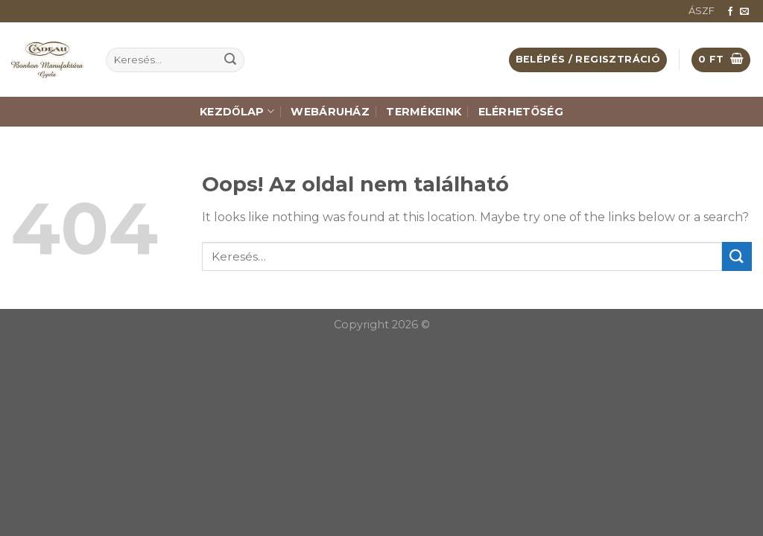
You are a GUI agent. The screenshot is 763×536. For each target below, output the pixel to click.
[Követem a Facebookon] (730, 12)
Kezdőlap (237, 111)
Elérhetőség (520, 111)
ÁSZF (701, 10)
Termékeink (423, 111)
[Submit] (230, 60)
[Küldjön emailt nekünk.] (744, 12)
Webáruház (330, 111)
